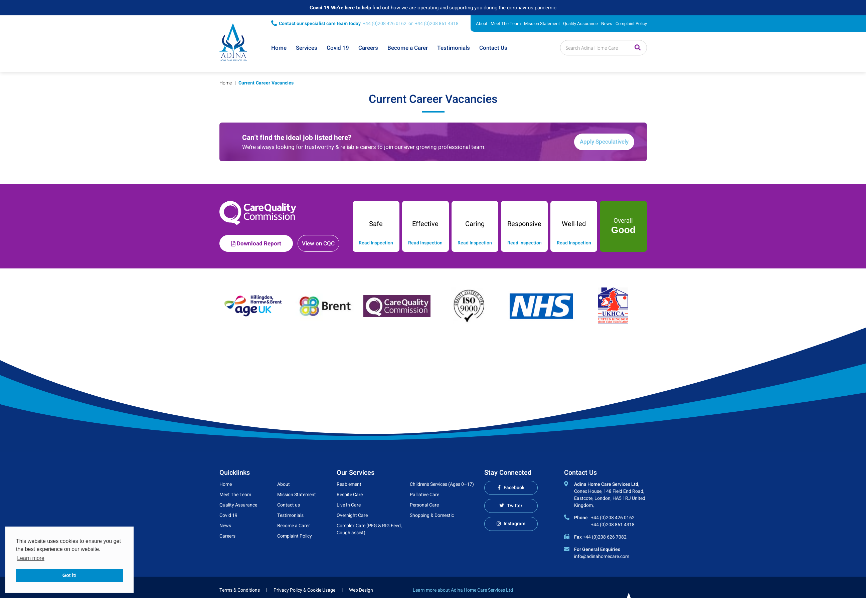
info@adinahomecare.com (601, 556)
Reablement (349, 484)
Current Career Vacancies (266, 82)
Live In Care (349, 505)
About (481, 23)
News (606, 23)
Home (279, 48)
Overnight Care (352, 515)
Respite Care (350, 494)
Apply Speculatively (604, 142)
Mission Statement (542, 23)
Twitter (514, 505)
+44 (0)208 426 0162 (384, 23)
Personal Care (424, 505)
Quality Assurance (580, 23)
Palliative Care (424, 494)
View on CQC (318, 243)
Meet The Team (506, 23)
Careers (368, 48)
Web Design (361, 590)
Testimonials (453, 48)
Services (306, 48)
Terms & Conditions (239, 590)
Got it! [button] (69, 575)
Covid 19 (338, 48)
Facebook (514, 487)
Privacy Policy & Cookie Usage (304, 590)
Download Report (256, 243)
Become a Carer (407, 48)
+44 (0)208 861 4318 (437, 23)
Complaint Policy (631, 23)
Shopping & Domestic (432, 515)
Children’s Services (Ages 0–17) (442, 484)
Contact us (288, 505)
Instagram (514, 523)
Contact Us (493, 48)
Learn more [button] (30, 558)
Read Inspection (376, 243)
